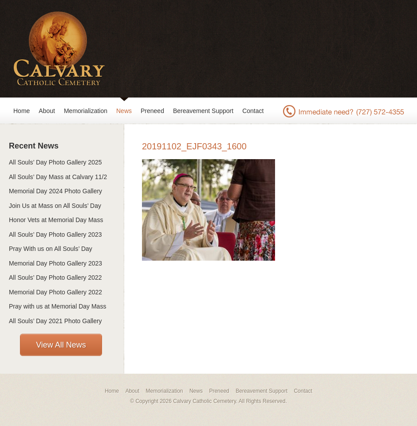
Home (21, 110)
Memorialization (85, 110)
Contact (253, 110)
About (47, 110)
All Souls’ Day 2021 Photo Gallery (55, 320)
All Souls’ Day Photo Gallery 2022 (55, 277)
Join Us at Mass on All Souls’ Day (55, 205)
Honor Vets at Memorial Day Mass (56, 219)
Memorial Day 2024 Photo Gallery (55, 191)
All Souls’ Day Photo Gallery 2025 (55, 162)
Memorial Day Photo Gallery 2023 (55, 263)
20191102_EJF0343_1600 (194, 146)
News (124, 110)
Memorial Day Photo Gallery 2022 (55, 292)
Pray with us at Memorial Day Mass (57, 306)
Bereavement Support (203, 110)
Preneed (152, 110)
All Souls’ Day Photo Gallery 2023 (55, 234)
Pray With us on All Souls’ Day (50, 248)
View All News (61, 344)
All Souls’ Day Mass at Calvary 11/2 (58, 176)
